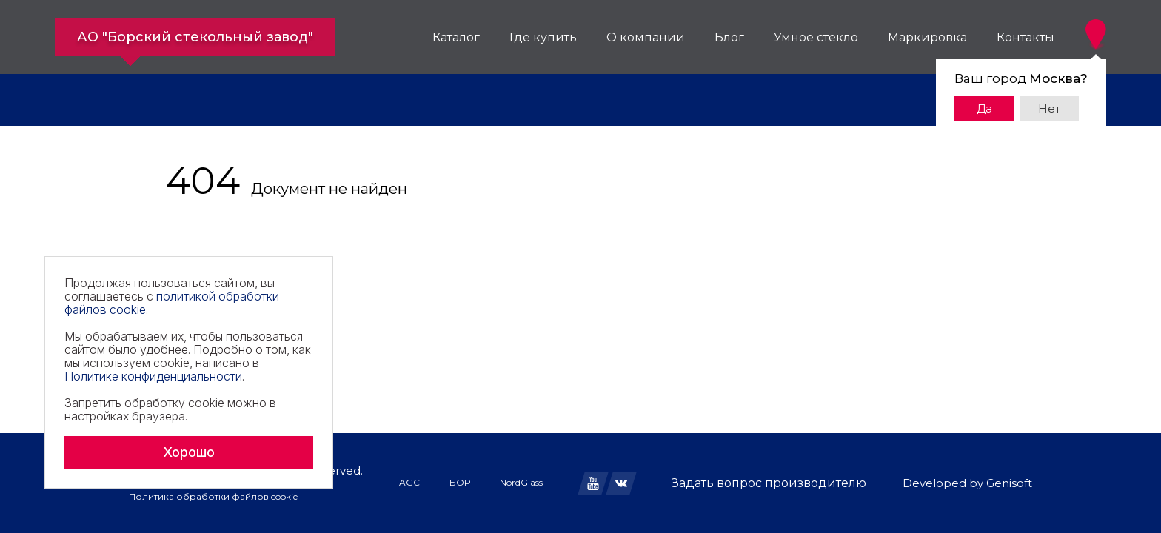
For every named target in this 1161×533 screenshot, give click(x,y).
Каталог (456, 37)
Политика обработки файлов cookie (213, 496)
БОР (459, 482)
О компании (645, 37)
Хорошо (189, 452)
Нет (1049, 108)
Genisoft (1009, 483)
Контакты (1025, 37)
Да (984, 108)
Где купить (543, 37)
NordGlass (521, 482)
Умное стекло (816, 37)
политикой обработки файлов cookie (171, 303)
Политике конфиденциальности (153, 376)
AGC (409, 482)
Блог (729, 37)
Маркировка (927, 37)
